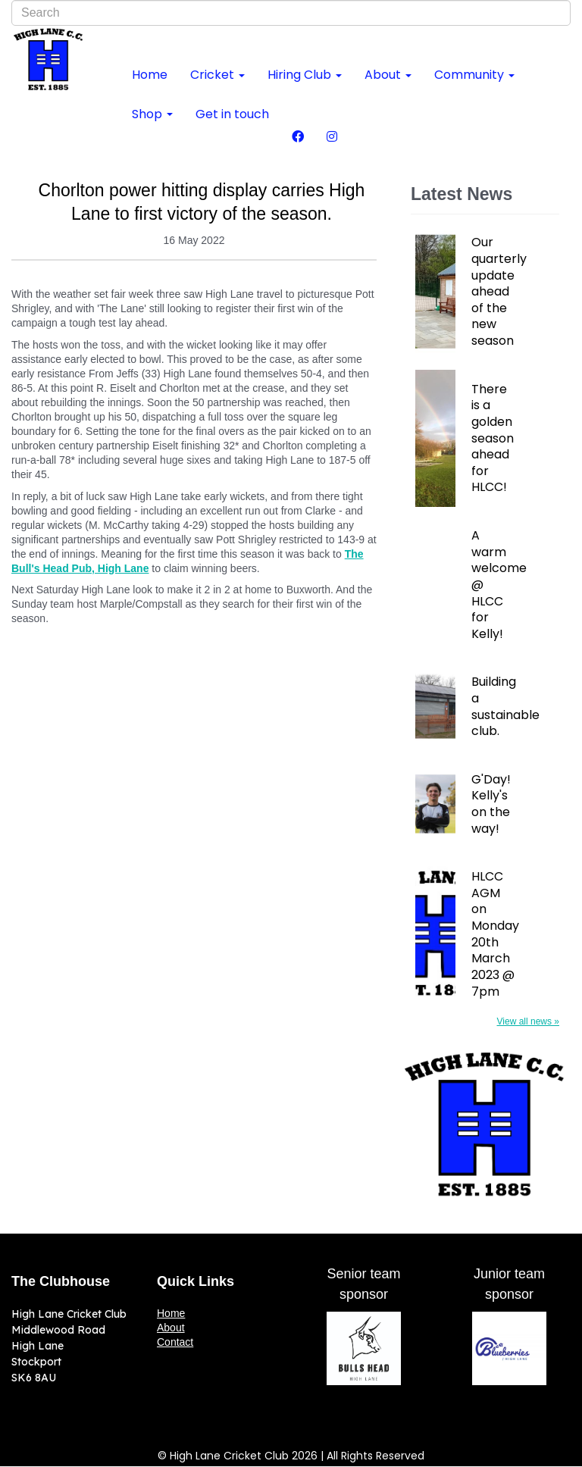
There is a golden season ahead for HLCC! (492, 438)
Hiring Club (305, 74)
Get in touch (232, 114)
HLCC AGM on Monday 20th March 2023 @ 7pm (495, 934)
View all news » (528, 1021)
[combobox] (291, 13)
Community (474, 74)
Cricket (217, 74)
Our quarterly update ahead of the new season (497, 291)
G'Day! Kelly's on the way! (491, 804)
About (388, 74)
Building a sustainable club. (497, 706)
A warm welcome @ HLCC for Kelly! (497, 585)
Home (149, 74)
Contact (175, 1342)
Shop (152, 114)
